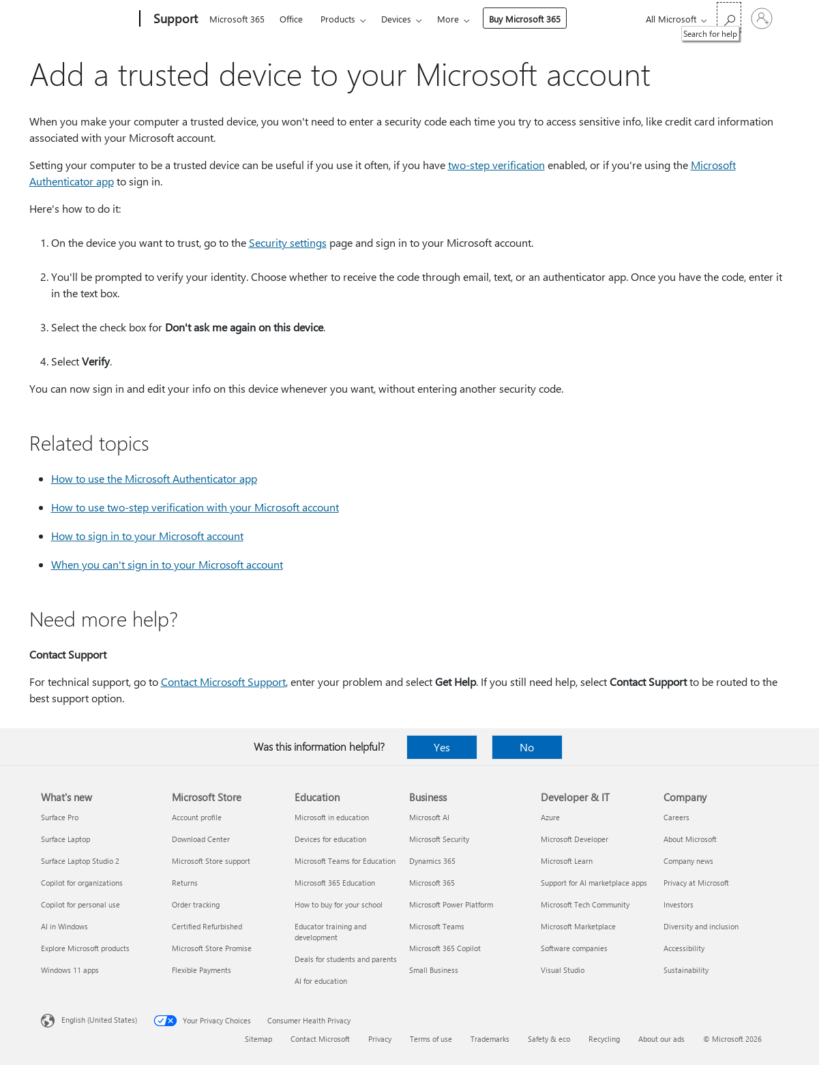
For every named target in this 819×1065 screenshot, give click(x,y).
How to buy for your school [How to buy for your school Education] (339, 904)
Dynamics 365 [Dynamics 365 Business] (432, 861)
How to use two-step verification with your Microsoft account (195, 507)
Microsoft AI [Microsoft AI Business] (429, 817)
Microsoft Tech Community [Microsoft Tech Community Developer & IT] (585, 904)
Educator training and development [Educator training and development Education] (330, 931)
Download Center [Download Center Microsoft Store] (201, 839)
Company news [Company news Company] (688, 861)
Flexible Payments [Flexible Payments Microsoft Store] (201, 970)
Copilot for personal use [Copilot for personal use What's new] (80, 904)
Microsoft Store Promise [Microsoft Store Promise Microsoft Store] (212, 948)
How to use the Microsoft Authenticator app (154, 478)
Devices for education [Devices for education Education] (330, 839)
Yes (442, 747)
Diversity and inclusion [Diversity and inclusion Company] (701, 926)
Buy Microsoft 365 (525, 19)
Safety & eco (549, 1039)
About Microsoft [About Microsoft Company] (690, 839)
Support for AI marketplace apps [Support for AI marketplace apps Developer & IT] (594, 882)
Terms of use (431, 1039)
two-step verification (496, 165)
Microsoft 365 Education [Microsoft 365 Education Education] (335, 882)
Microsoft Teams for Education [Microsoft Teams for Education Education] (345, 861)
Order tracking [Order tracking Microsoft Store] (196, 904)
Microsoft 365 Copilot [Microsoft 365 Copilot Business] (445, 948)
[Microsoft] (87, 19)
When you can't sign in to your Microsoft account (167, 564)
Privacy (379, 1039)
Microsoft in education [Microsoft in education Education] (332, 817)
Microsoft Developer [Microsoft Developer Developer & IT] (574, 839)
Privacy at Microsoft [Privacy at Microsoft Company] (696, 882)
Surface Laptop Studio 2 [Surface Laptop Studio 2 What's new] (80, 861)
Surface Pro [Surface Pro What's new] (59, 817)
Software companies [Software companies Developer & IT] (574, 948)
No (527, 747)
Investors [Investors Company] (679, 904)
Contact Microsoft (320, 1039)
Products (338, 19)
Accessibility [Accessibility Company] (684, 948)
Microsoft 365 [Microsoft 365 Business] (432, 882)
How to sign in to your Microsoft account (147, 535)
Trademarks (490, 1039)
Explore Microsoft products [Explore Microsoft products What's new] (85, 948)
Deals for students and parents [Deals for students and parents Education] (346, 959)
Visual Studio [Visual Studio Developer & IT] (562, 970)
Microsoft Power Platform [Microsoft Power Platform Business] (451, 904)
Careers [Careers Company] (676, 817)
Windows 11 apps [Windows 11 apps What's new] (70, 970)
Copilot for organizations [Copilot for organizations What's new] (82, 882)
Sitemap (258, 1039)
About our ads (661, 1039)
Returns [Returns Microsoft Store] (185, 882)
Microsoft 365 (237, 19)
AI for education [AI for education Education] (321, 981)
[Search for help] (729, 17)
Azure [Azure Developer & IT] (550, 817)
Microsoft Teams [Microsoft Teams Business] (436, 926)
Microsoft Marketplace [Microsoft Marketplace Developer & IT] (578, 926)
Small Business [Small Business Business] (433, 970)
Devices (396, 19)
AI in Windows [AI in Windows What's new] (64, 926)
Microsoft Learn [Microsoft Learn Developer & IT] (567, 861)
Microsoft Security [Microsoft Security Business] (439, 839)
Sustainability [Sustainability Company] (686, 970)
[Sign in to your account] (761, 18)
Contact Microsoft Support (223, 681)
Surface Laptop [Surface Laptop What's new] (65, 839)
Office (291, 19)
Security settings (288, 242)
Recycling (604, 1039)
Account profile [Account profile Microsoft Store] (197, 817)
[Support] (174, 19)
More (448, 19)
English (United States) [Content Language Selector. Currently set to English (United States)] (99, 1020)
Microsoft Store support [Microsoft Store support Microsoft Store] (211, 861)
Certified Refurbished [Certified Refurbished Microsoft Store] (207, 926)
